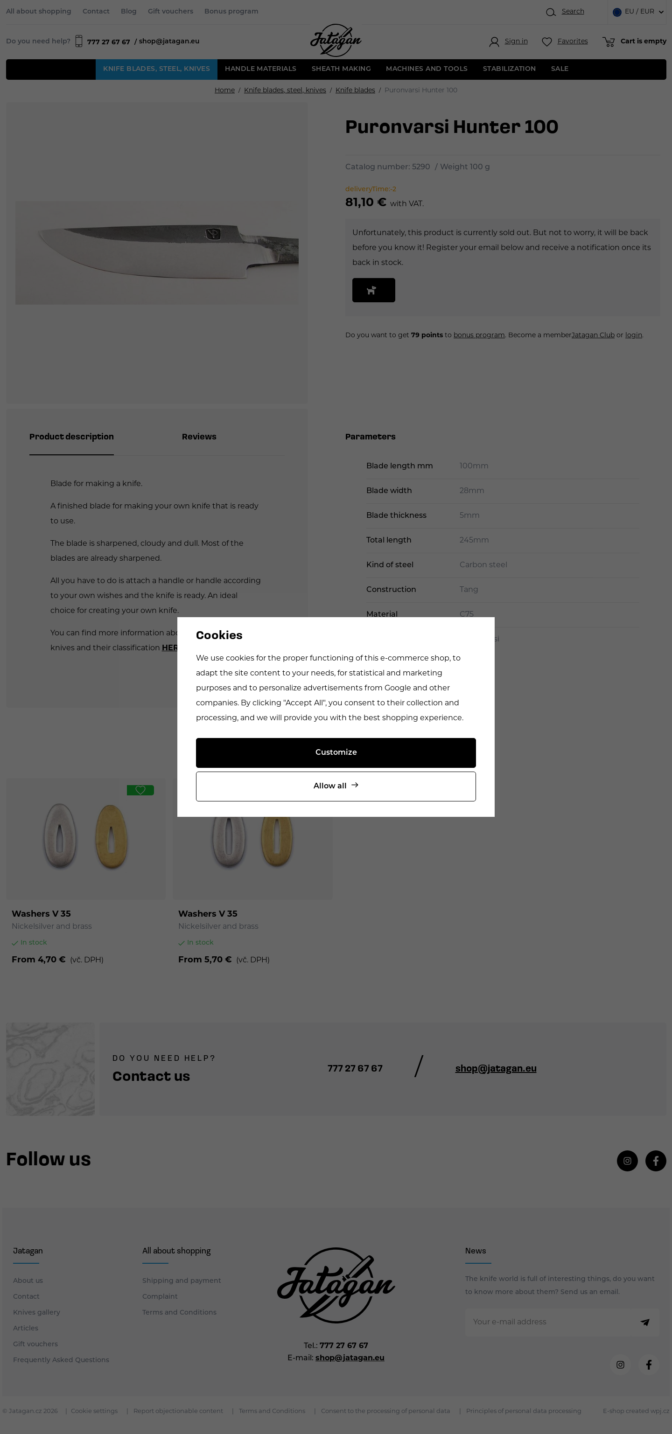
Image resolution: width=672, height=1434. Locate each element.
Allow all (330, 786)
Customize (336, 753)
